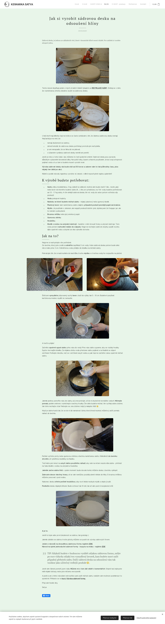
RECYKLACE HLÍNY (99, 88)
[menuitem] (125, 4)
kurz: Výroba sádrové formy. (74, 579)
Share (46, 595)
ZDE (90, 544)
